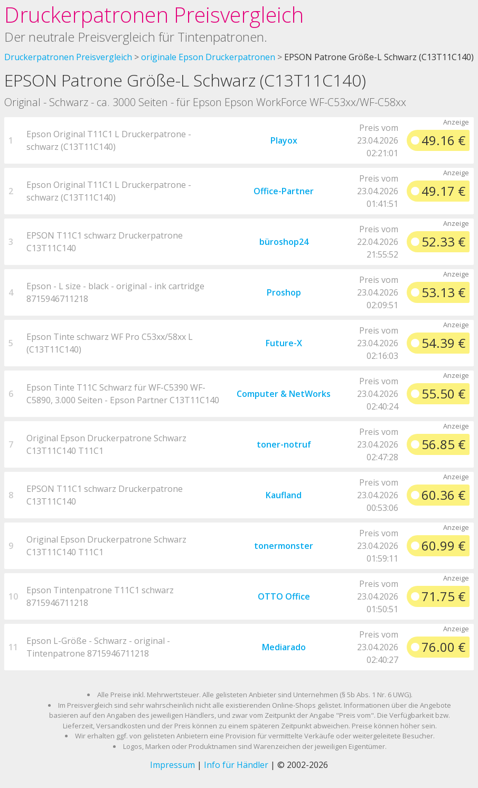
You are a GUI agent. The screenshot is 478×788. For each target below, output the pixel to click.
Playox (283, 140)
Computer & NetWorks (284, 394)
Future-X (284, 343)
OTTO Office (284, 596)
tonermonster (283, 546)
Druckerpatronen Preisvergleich (154, 14)
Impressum (172, 765)
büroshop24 (283, 242)
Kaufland (284, 495)
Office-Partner (284, 191)
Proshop (284, 292)
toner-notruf (284, 444)
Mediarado (284, 647)
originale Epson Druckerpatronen (208, 57)
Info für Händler (236, 765)
